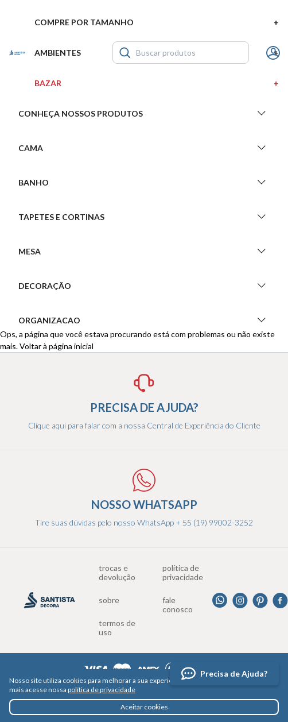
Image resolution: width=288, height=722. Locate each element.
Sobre (109, 600)
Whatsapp (220, 600)
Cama (144, 148)
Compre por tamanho (156, 22)
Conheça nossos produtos (144, 113)
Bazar (156, 83)
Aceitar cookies (144, 706)
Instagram (240, 600)
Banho (144, 182)
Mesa (144, 251)
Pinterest (260, 600)
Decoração (144, 285)
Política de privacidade (182, 572)
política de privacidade (101, 689)
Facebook (280, 600)
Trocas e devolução (117, 572)
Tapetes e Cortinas (144, 217)
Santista (17, 53)
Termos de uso (117, 628)
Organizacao (144, 320)
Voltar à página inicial (57, 346)
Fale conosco (177, 605)
